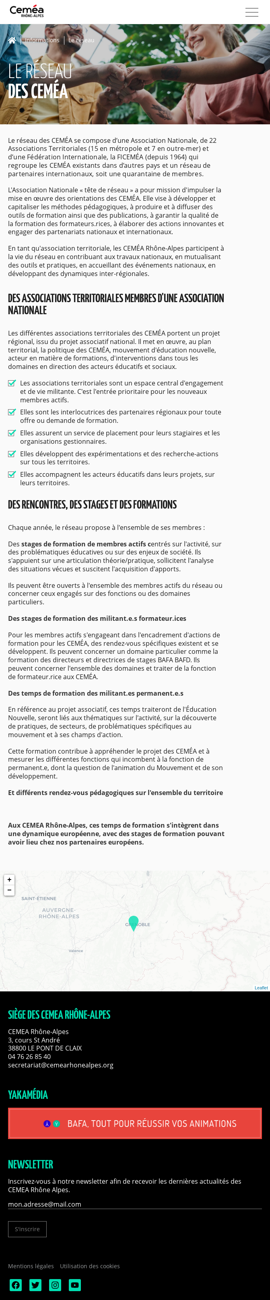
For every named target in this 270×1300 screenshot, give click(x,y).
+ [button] (9, 880)
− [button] (9, 890)
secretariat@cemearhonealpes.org (60, 1065)
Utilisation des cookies (90, 1266)
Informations (42, 40)
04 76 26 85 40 (29, 1056)
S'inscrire (27, 1229)
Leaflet (261, 987)
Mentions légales (31, 1266)
